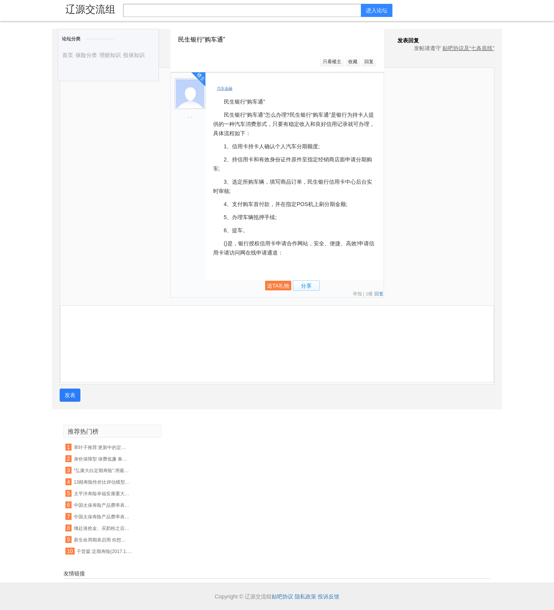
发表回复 (404, 40)
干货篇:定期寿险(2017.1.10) (105, 551)
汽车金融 (224, 88)
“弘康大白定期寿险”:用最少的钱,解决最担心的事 (102, 470)
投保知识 (134, 55)
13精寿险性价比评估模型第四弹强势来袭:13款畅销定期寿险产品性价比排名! (102, 482)
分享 (306, 286)
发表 (70, 395)
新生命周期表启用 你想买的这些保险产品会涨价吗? (102, 540)
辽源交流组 (90, 9)
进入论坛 (376, 10)
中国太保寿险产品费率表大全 (102, 517)
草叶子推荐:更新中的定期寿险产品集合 (102, 447)
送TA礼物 (278, 286)
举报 (357, 294)
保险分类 (86, 55)
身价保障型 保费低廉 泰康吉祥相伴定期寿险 (102, 459)
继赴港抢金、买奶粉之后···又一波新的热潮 (102, 528)
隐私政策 (305, 596)
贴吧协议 (282, 596)
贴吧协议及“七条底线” (468, 48)
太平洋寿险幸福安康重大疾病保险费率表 (102, 493)
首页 (67, 55)
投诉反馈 (328, 596)
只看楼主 (332, 61)
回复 (369, 61)
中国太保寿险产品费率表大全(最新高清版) (102, 505)
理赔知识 (110, 55)
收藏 (352, 61)
